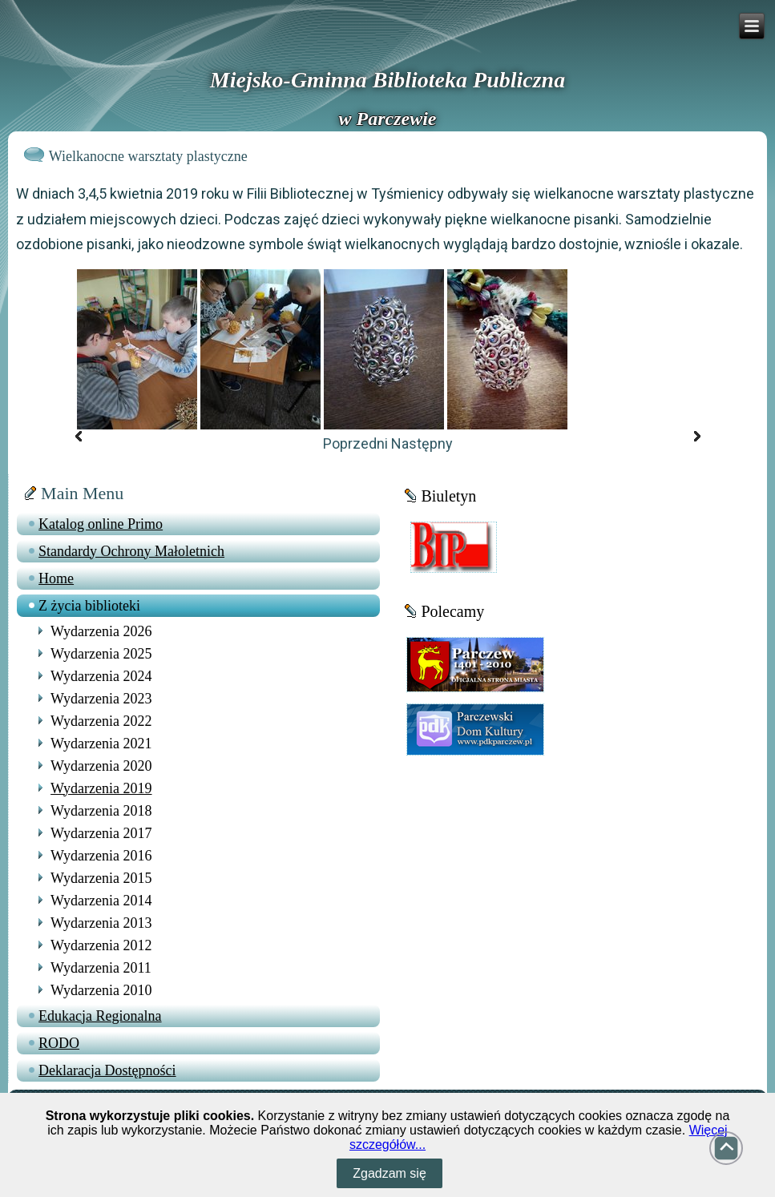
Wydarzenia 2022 (100, 721)
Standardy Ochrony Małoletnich (131, 551)
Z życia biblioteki (89, 606)
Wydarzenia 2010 (100, 990)
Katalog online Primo (100, 524)
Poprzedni (355, 443)
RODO (58, 1043)
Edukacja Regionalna (99, 1016)
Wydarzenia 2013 (100, 923)
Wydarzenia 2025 (100, 654)
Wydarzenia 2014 (100, 901)
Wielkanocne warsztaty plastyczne (148, 156)
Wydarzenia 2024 (100, 676)
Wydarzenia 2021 (100, 744)
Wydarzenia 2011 (100, 968)
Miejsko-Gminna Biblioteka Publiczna (387, 79)
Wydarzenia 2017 (100, 833)
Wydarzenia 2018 (100, 811)
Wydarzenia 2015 (100, 878)
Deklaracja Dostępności (107, 1070)
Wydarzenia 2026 (100, 631)
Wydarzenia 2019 (100, 788)
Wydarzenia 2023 (100, 699)
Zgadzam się (389, 1173)
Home (56, 578)
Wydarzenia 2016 (100, 856)
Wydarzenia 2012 (100, 945)
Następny (422, 443)
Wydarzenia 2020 (100, 766)
